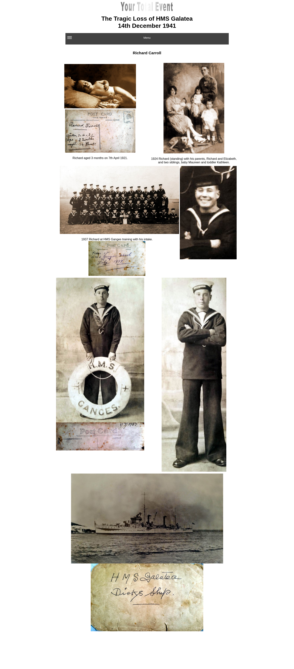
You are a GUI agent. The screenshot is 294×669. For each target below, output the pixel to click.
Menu (109, 38)
